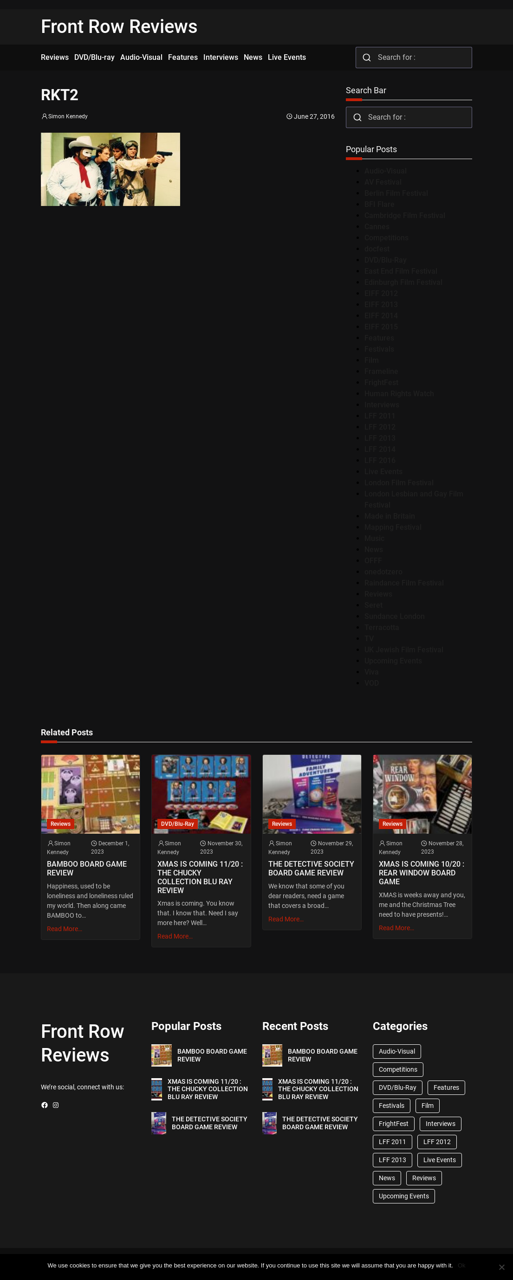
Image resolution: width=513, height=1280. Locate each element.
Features (379, 338)
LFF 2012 (380, 427)
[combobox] (414, 57)
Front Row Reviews (119, 27)
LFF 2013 (380, 438)
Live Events (383, 471)
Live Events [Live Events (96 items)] (439, 1160)
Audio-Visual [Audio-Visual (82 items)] (397, 1051)
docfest (377, 248)
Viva (371, 672)
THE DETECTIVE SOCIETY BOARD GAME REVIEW (311, 868)
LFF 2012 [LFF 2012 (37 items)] (437, 1141)
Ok (462, 1265)
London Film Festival (399, 482)
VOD (371, 683)
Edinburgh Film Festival (403, 282)
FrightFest (381, 382)
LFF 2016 (380, 460)
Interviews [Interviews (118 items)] (440, 1123)
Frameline (381, 371)
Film (371, 360)
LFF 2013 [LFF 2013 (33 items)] (392, 1160)
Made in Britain (389, 516)
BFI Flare (379, 204)
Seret (373, 605)
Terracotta (381, 627)
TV (369, 638)
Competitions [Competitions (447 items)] (398, 1069)
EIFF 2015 (381, 326)
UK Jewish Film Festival (403, 649)
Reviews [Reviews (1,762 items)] (424, 1178)
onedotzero (383, 571)
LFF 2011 (380, 416)
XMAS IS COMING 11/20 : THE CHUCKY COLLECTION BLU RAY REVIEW (200, 877)
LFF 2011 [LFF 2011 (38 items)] (392, 1141)
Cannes (377, 226)
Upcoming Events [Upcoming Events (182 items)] (404, 1196)
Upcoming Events (393, 660)
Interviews (381, 404)
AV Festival (383, 182)
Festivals (379, 349)
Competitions (386, 237)
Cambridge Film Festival (404, 215)
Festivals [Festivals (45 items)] (391, 1105)
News (373, 549)
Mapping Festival (393, 527)
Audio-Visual (385, 171)
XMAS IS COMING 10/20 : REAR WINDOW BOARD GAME (421, 873)
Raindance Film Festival (404, 583)
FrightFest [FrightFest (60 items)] (394, 1123)
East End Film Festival (400, 271)
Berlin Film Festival (396, 193)
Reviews (378, 594)
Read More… (64, 929)
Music (374, 538)
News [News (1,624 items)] (387, 1178)
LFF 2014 (380, 449)
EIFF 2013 (381, 304)
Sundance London (394, 616)
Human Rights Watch (399, 393)
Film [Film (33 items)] (428, 1105)
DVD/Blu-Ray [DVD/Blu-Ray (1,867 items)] (397, 1087)
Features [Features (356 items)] (446, 1087)
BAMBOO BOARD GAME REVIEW (87, 868)
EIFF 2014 (381, 315)
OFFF (373, 560)
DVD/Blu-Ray (385, 260)
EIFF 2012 (381, 293)
